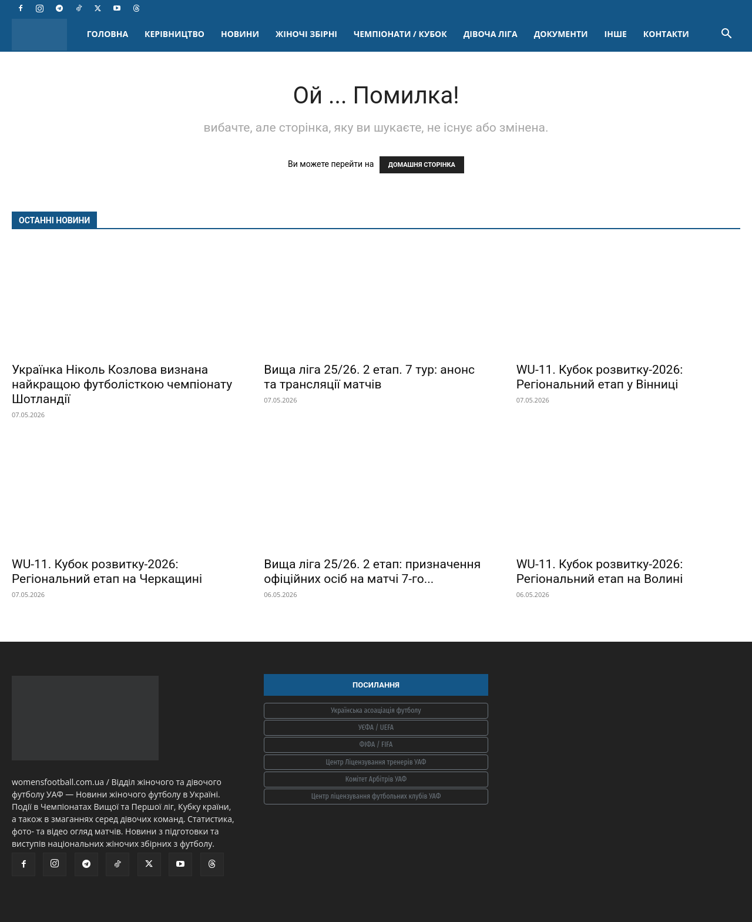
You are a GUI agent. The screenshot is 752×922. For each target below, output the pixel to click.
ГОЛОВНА (107, 33)
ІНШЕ (616, 33)
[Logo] (45, 34)
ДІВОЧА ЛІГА (491, 33)
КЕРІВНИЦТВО (174, 33)
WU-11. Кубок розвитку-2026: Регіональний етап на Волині (599, 571)
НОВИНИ (240, 33)
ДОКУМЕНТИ (561, 33)
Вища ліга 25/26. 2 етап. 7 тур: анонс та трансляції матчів (369, 377)
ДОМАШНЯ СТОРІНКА (421, 165)
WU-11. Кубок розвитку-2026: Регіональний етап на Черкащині (107, 571)
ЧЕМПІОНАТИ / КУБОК (400, 33)
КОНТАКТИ (666, 33)
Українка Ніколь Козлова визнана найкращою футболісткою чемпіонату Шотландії (122, 384)
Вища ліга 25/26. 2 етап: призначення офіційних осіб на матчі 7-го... (372, 571)
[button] (726, 35)
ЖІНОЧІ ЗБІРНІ (306, 33)
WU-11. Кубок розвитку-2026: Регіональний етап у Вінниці (599, 377)
